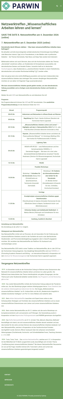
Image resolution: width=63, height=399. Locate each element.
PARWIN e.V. (55, 251)
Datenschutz (9, 385)
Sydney (43, 396)
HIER (13, 95)
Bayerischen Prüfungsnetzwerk (25, 315)
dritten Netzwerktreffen (17, 298)
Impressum (8, 380)
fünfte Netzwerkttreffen (16, 320)
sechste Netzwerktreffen (31, 339)
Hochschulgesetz (7, 69)
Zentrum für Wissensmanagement (16, 256)
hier (21, 227)
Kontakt (7, 374)
